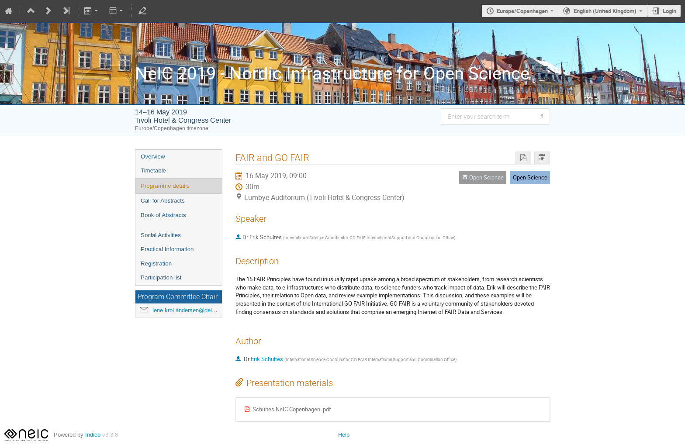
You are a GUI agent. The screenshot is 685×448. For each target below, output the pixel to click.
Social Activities (161, 235)
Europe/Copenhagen (522, 11)
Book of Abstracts (163, 215)
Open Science (530, 177)
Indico (92, 434)
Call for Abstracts (163, 200)
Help (343, 434)
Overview (153, 156)
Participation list (161, 277)
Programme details (165, 186)
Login (669, 11)
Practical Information (167, 249)
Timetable (153, 170)
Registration (156, 263)
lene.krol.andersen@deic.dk (187, 310)
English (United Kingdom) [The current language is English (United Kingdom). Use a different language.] (605, 11)
